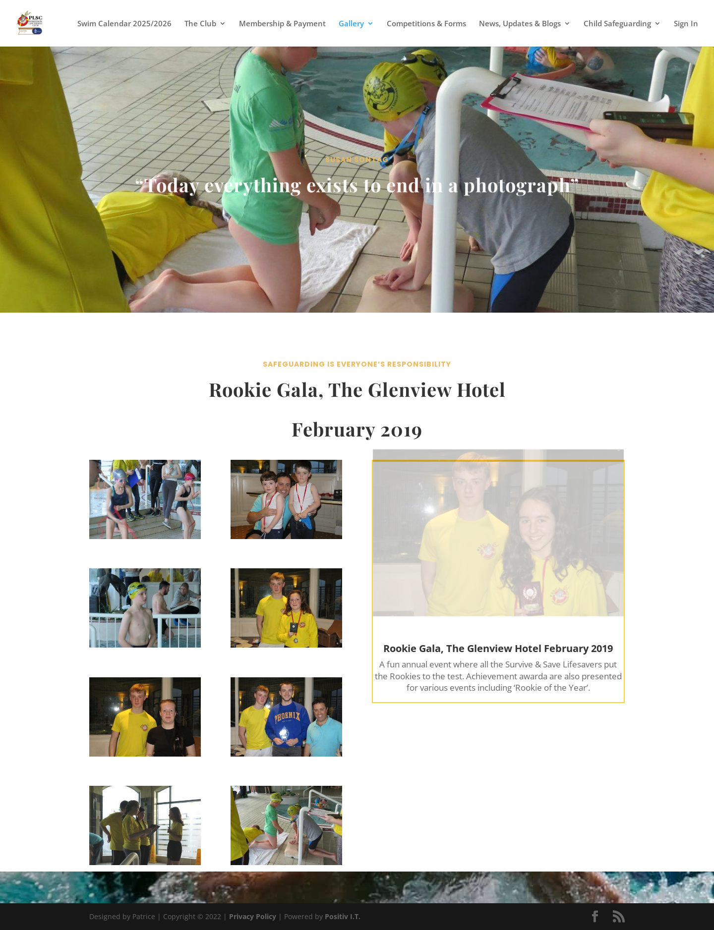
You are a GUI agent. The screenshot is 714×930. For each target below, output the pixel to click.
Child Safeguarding (617, 24)
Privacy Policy (252, 916)
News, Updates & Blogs (520, 24)
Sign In (686, 24)
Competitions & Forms (426, 24)
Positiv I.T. (342, 916)
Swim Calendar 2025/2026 (124, 24)
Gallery (351, 24)
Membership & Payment (282, 24)
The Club (200, 24)
